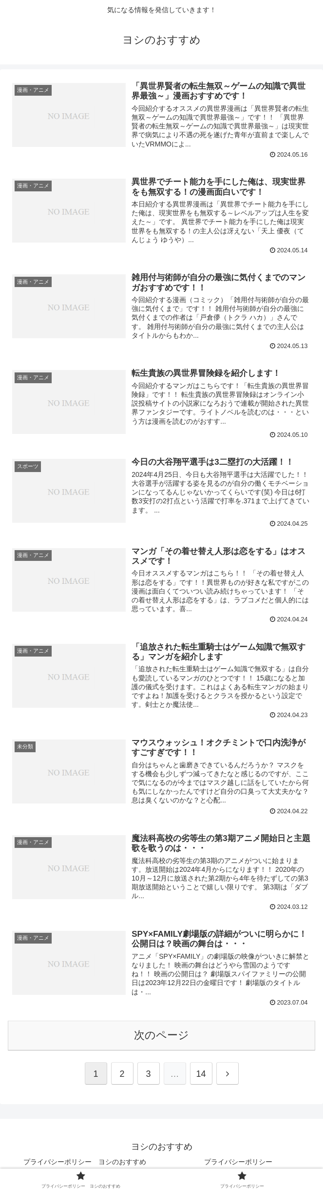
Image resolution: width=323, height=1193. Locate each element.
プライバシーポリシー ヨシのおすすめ (84, 1162)
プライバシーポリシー (238, 1162)
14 (201, 1074)
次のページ (161, 1035)
